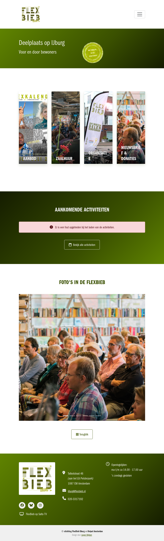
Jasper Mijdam (86, 534)
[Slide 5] (92, 416)
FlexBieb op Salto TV (33, 514)
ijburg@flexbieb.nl (77, 491)
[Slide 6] (98, 416)
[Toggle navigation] (139, 14)
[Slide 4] (85, 416)
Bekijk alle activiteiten (82, 245)
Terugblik (82, 434)
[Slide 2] (72, 416)
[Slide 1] (65, 416)
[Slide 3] (78, 416)
